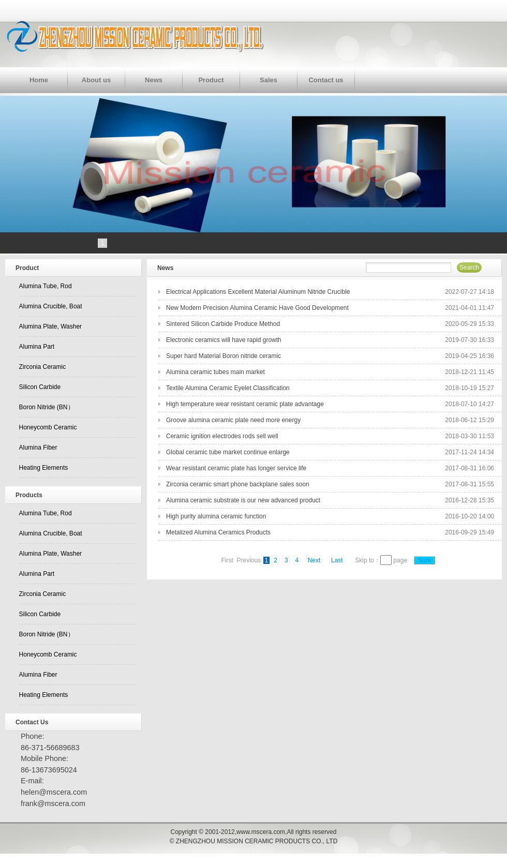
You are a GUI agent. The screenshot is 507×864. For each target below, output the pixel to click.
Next (314, 560)
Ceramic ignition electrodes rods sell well (222, 436)
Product (210, 80)
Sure (424, 560)
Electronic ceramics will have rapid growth (223, 340)
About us (96, 80)
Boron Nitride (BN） (46, 407)
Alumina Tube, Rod (45, 286)
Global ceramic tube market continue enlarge (228, 452)
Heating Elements (43, 467)
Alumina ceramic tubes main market (215, 372)
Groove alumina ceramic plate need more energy (233, 420)
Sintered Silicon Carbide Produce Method (223, 323)
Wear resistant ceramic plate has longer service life (236, 468)
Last (337, 560)
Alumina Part (37, 346)
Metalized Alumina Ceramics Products (218, 532)
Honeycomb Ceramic (48, 427)
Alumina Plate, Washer (50, 326)
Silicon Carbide (40, 387)
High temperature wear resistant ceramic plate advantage (245, 404)
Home (38, 80)
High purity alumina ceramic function (216, 516)
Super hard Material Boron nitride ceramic (223, 356)
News (153, 80)
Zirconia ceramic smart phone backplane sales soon (237, 484)
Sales (268, 80)
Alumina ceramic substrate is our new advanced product (243, 500)
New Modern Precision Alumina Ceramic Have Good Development (257, 307)
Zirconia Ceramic (42, 366)
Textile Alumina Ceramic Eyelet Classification (228, 388)
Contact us (325, 80)
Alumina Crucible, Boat (50, 306)
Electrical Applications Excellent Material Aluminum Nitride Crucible (258, 291)
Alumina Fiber (38, 447)
